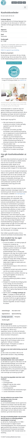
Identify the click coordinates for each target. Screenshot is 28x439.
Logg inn (14, 2)
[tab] (6, 310)
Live (24, 2)
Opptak (20, 2)
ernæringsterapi (20, 193)
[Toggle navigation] (25, 7)
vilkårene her (23, 80)
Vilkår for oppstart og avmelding (10, 50)
